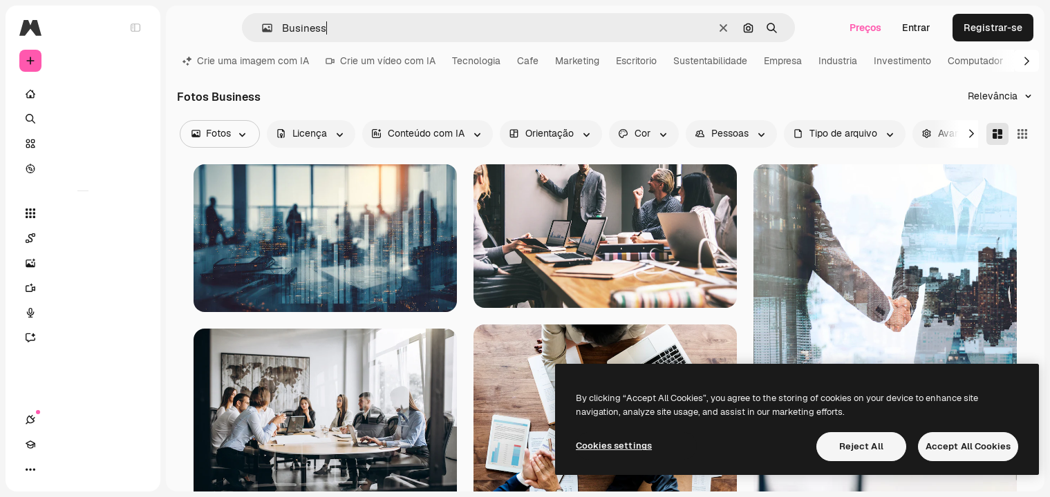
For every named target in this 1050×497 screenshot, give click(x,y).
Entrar (916, 27)
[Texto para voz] (83, 313)
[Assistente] (83, 338)
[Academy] (55, 469)
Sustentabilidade (710, 61)
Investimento (902, 61)
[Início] (83, 94)
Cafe (527, 61)
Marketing (577, 61)
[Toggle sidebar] (135, 28)
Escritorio (636, 61)
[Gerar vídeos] (83, 288)
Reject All (861, 446)
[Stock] (83, 144)
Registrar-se (993, 27)
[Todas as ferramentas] (83, 213)
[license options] (311, 134)
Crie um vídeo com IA (380, 61)
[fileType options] (845, 134)
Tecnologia (476, 61)
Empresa (783, 61)
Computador (975, 61)
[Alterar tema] (80, 469)
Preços (865, 27)
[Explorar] (83, 168)
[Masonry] (997, 134)
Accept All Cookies (968, 446)
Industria (837, 61)
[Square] (1022, 134)
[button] (262, 28)
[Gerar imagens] (83, 263)
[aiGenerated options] (427, 134)
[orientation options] (551, 134)
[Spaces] (83, 238)
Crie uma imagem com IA (245, 61)
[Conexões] (30, 469)
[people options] (731, 134)
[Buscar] (83, 119)
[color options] (644, 134)
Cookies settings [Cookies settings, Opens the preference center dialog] (614, 445)
